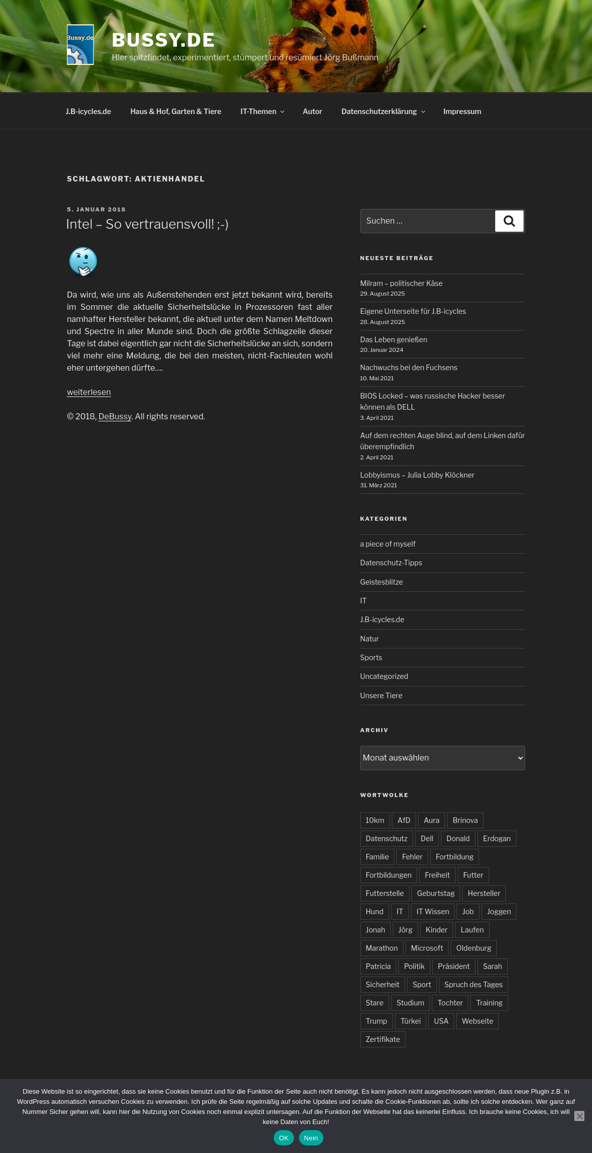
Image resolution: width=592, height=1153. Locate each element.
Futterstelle (385, 893)
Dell (427, 838)
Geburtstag (436, 893)
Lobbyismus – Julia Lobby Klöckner (417, 475)
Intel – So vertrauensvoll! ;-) (147, 224)
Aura (431, 820)
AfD (404, 820)
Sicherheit (383, 984)
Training (489, 1002)
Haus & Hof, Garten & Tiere (175, 111)
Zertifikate (383, 1039)
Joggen (499, 911)
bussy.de (164, 40)
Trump (376, 1021)
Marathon (382, 948)
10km (375, 820)
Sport (422, 984)
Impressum (462, 111)
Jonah (375, 929)
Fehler (412, 856)
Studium (411, 1002)
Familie (377, 856)
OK (283, 1138)
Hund (375, 911)
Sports (371, 657)
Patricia (378, 966)
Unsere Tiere (381, 695)
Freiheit (437, 875)
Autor (312, 111)
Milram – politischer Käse (401, 283)
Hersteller (484, 893)
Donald (458, 838)
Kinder (437, 929)
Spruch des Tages (474, 984)
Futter (473, 875)
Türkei (410, 1021)
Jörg (405, 929)
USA (441, 1021)
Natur (369, 638)
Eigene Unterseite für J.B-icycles (413, 311)
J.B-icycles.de (89, 111)
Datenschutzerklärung (384, 111)
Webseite (477, 1021)
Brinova (465, 820)
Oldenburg (473, 948)
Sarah (492, 966)
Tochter (450, 1002)
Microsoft (427, 948)
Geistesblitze (381, 582)
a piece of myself (388, 543)
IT (363, 600)
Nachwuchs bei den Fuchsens (409, 367)
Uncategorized (384, 676)
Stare (375, 1002)
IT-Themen (263, 111)
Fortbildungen (389, 875)
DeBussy (114, 416)
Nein (311, 1138)
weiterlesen (89, 392)
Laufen (472, 929)
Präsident (454, 966)
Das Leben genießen (394, 339)
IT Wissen (433, 911)
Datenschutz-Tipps (391, 562)
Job (468, 911)
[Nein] (579, 1116)
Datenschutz (387, 838)
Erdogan (497, 838)
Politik (414, 966)
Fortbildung (455, 856)
